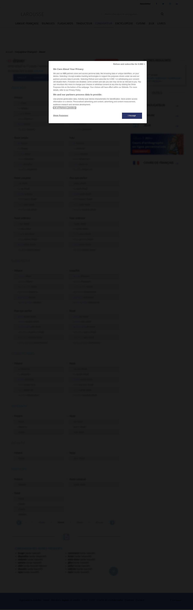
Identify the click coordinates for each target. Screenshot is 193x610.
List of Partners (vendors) (64, 108)
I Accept (132, 116)
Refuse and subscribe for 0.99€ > (129, 64)
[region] (98, 92)
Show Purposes (60, 115)
